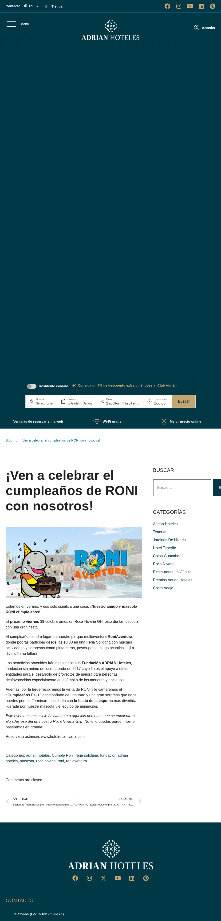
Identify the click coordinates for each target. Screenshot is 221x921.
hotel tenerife (164, 548)
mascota (27, 761)
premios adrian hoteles (172, 580)
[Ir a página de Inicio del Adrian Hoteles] (110, 855)
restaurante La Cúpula (172, 572)
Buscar (184, 401)
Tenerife (159, 532)
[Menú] (11, 24)
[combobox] (182, 487)
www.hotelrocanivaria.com (63, 737)
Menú (24, 24)
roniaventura (76, 761)
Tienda (57, 6)
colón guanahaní (167, 556)
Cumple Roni (63, 755)
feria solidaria (87, 755)
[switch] (31, 386)
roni (61, 761)
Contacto (13, 6)
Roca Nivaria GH (89, 622)
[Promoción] (161, 403)
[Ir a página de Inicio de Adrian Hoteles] (110, 30)
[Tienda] (46, 6)
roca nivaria (46, 761)
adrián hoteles (38, 755)
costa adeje (163, 588)
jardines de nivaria (169, 540)
